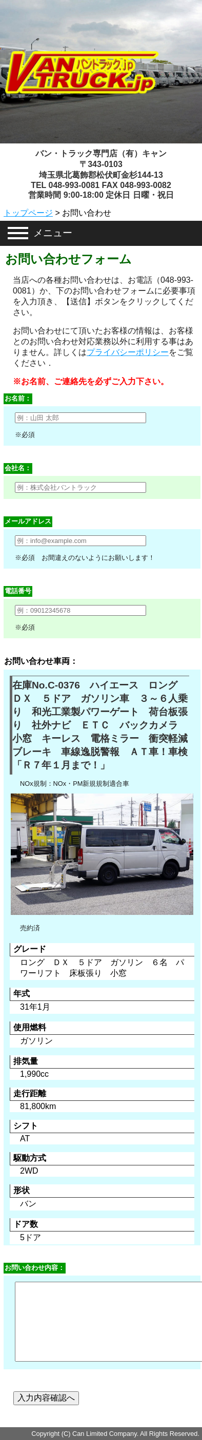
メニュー (52, 232)
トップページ (28, 212)
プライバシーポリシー (128, 352)
